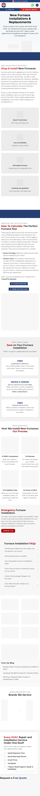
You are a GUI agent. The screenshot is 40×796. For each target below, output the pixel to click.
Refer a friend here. (20, 392)
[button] (37, 5)
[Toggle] (37, 550)
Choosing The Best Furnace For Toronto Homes (20, 673)
